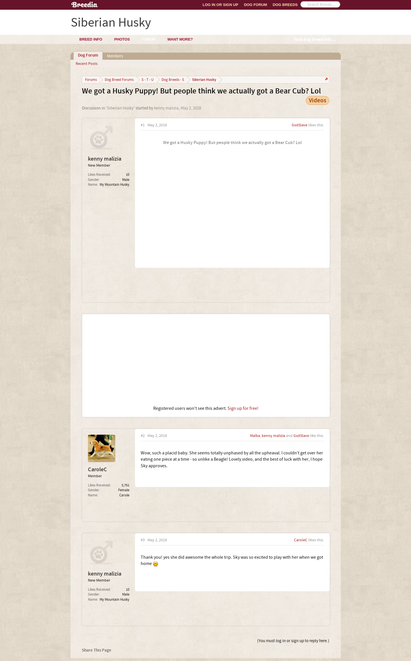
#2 (143, 436)
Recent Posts (87, 63)
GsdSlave (299, 125)
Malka (255, 435)
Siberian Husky (120, 108)
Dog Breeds (285, 5)
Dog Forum (255, 5)
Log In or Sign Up (220, 5)
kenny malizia (166, 108)
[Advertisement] (206, 360)
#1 (143, 125)
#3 (143, 540)
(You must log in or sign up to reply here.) (293, 641)
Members (115, 56)
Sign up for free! (243, 408)
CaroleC (97, 469)
